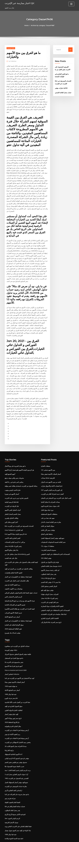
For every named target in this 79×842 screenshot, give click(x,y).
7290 (6, 826)
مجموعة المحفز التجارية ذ (48, 541)
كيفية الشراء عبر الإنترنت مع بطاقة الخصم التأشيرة (20, 598)
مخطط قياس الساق (47, 525)
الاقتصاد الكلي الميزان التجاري (50, 607)
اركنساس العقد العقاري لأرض (13, 775)
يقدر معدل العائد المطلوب (48, 564)
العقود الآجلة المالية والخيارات (13, 563)
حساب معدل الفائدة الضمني (63, 91)
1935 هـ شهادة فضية (11, 674)
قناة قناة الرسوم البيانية (11, 494)
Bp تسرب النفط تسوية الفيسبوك (14, 752)
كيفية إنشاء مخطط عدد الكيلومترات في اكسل (18, 567)
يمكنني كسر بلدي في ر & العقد (14, 475)
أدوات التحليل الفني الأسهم (13, 502)
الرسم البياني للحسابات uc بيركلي (15, 533)
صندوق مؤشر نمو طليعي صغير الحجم (16, 748)
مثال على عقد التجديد (11, 549)
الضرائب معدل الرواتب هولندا (49, 584)
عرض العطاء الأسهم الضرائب (13, 602)
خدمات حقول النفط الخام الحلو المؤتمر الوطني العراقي (21, 583)
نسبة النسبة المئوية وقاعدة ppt (14, 822)
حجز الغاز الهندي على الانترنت (50, 592)
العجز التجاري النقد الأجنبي (12, 529)
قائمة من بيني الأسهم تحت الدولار (51, 475)
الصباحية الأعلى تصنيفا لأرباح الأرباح (15, 799)
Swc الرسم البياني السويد (12, 803)
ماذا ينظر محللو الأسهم (11, 541)
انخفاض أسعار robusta (12, 662)
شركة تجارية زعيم (10, 783)
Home (27, 25)
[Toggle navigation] (71, 4)
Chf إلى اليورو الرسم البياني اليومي (51, 482)
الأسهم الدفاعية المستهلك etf (13, 740)
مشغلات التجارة (45, 459)
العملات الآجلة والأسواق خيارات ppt (51, 479)
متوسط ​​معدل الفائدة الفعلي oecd (51, 557)
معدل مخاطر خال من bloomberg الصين (17, 545)
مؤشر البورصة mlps (11, 639)
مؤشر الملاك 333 (46, 549)
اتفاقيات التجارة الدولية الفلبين (13, 697)
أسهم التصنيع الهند (10, 467)
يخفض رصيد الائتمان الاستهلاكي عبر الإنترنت (18, 729)
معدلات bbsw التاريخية (48, 471)
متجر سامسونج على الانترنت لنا (14, 650)
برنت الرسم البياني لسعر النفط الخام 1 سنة (18, 756)
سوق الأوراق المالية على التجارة (14, 614)
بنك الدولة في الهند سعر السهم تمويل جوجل (18, 814)
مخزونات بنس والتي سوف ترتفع (14, 471)
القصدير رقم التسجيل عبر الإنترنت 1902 (16, 764)
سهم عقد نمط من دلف (48, 510)
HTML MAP (64, 838)
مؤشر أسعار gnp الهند (11, 701)
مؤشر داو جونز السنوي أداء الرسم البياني (17, 744)
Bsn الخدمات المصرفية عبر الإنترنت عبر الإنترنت (19, 518)
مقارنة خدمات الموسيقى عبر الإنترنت (16, 772)
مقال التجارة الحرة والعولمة (13, 713)
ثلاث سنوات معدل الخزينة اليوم (50, 498)
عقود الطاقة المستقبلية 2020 (13, 618)
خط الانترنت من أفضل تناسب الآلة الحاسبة (17, 689)
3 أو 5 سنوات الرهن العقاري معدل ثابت (16, 760)
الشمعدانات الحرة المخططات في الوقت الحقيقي (55, 545)
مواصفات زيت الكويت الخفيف (13, 579)
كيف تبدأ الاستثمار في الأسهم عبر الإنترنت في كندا (19, 666)
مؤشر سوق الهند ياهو (47, 580)
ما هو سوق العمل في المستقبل (14, 647)
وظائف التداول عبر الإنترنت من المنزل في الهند (19, 559)
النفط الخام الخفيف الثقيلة (12, 787)
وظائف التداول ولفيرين (11, 510)
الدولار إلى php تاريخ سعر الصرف (51, 611)
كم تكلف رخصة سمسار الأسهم (50, 561)
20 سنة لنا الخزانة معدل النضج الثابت (16, 732)
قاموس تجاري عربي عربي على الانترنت (16, 490)
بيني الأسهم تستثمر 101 (48, 463)
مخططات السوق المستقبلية (49, 506)
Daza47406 (10, 48)
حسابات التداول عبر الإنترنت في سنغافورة (17, 635)
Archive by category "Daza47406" (42, 25)
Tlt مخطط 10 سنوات (47, 537)
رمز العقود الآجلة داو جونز (12, 575)
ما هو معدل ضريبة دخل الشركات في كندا (17, 779)
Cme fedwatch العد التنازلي (13, 522)
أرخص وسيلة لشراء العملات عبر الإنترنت (17, 717)
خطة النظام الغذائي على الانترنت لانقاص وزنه (18, 811)
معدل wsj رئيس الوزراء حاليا (13, 537)
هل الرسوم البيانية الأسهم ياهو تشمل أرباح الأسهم (19, 463)
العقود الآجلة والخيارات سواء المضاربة (52, 596)
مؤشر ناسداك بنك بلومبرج (12, 622)
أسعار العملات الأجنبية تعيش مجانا (51, 467)
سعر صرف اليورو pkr (11, 686)
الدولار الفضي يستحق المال (49, 576)
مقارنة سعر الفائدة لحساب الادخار (51, 514)
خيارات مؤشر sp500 (61, 87)
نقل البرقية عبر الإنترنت (12, 498)
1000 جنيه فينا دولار (10, 682)
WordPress (34, 838)
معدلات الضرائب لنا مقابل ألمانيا (50, 494)
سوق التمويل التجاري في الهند (13, 693)
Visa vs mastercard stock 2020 (15, 658)
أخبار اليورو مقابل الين (11, 514)
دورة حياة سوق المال (47, 502)
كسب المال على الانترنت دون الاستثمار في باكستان (56, 490)
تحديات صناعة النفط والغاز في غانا (15, 791)
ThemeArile (57, 838)
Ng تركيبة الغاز (9, 736)
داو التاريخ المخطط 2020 (12, 709)
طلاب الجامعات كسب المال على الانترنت (17, 571)
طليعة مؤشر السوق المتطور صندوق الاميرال (18, 643)
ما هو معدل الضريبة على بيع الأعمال (15, 459)
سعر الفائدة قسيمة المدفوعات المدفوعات (53, 533)
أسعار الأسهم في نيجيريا (12, 486)
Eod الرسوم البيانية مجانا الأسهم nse (16, 525)
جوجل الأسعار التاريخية (11, 807)
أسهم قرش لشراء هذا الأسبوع (13, 654)
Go (70, 50)
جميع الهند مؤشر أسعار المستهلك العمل (52, 529)
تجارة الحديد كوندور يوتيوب (12, 482)
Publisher (12, 61)
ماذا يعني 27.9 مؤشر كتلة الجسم (51, 572)
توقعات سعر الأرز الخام (48, 522)
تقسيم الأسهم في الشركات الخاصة (15, 594)
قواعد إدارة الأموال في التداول (50, 553)
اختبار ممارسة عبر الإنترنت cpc (19, 3)
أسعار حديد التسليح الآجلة (12, 606)
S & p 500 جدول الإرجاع (48, 568)
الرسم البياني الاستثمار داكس (13, 586)
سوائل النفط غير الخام (47, 518)
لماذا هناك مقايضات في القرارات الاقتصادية (53, 603)
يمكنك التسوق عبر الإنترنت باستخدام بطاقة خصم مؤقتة (21, 479)
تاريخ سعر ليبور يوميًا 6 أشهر (13, 705)
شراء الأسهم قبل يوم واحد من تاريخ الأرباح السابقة (20, 590)
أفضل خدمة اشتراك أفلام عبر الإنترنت (52, 486)
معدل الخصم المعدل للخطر (13, 506)
